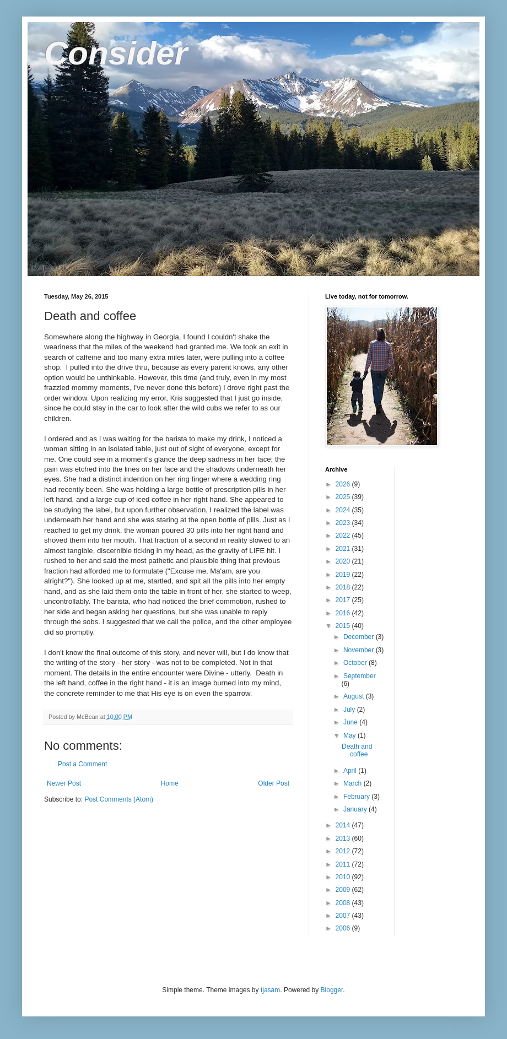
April (350, 771)
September (359, 676)
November (359, 650)
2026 (344, 484)
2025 (344, 497)
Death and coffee (357, 750)
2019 (344, 574)
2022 (344, 535)
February (357, 796)
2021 (344, 549)
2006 (344, 928)
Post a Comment (82, 764)
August (354, 696)
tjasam (270, 990)
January (356, 809)
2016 (344, 613)
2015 (344, 626)
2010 (344, 877)
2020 (344, 561)
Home (170, 783)
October (356, 663)
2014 (344, 825)
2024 (344, 510)
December (359, 637)
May (350, 735)
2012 (344, 851)
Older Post (273, 783)
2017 (344, 600)
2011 (344, 864)
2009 (344, 890)
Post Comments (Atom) (118, 799)
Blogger (332, 990)
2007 (344, 915)
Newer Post (64, 783)
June (351, 722)
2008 (344, 903)
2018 (344, 587)
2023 (344, 523)
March (353, 783)
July (350, 709)
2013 (344, 838)
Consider (115, 53)
